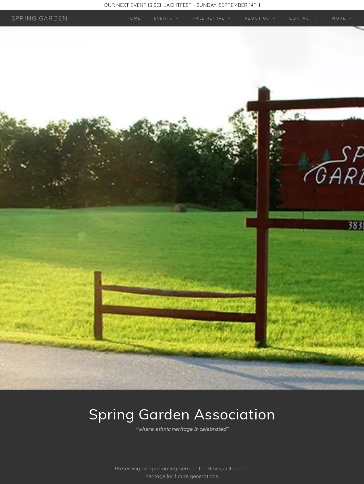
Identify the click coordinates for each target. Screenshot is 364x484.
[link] (39, 18)
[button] (164, 18)
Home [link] (134, 18)
